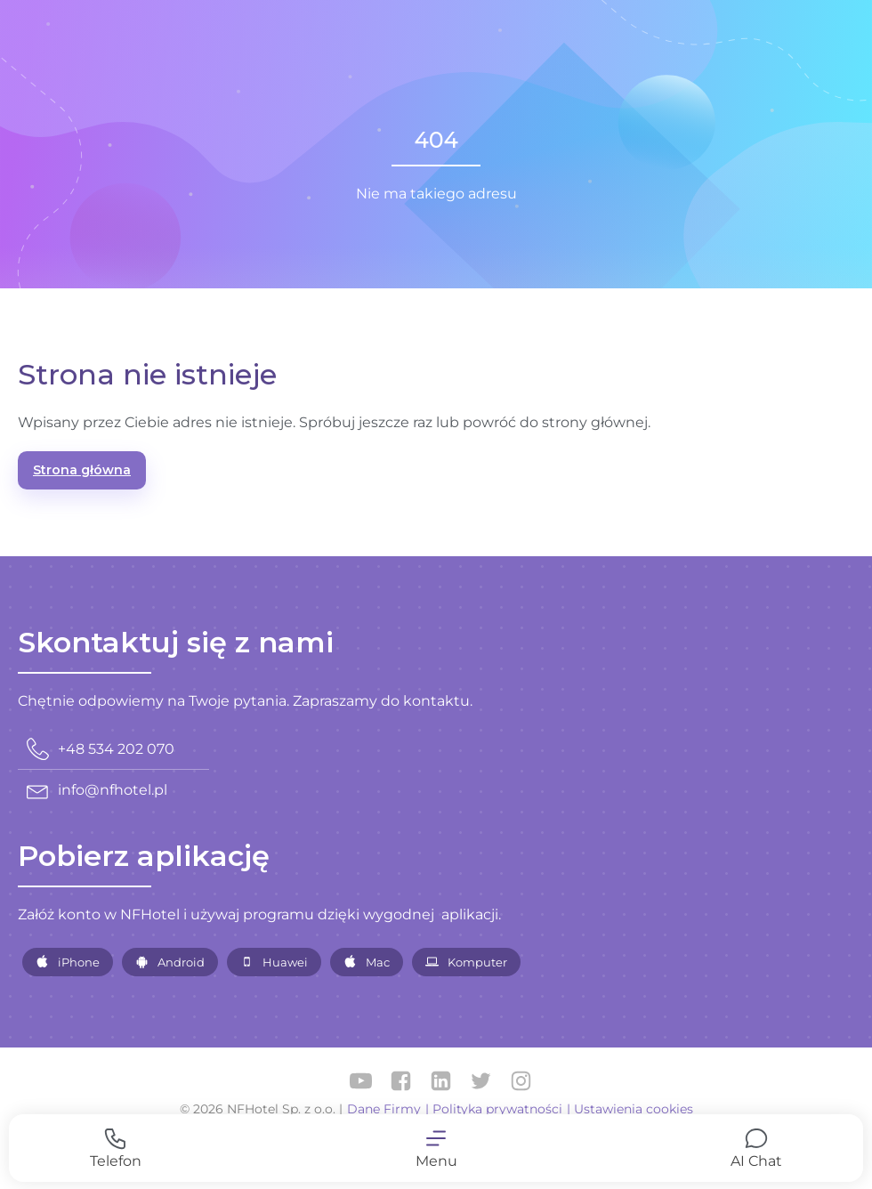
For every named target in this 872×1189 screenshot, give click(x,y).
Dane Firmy (384, 1109)
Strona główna (82, 470)
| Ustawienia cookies (630, 1109)
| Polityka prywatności (493, 1109)
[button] (436, 1148)
